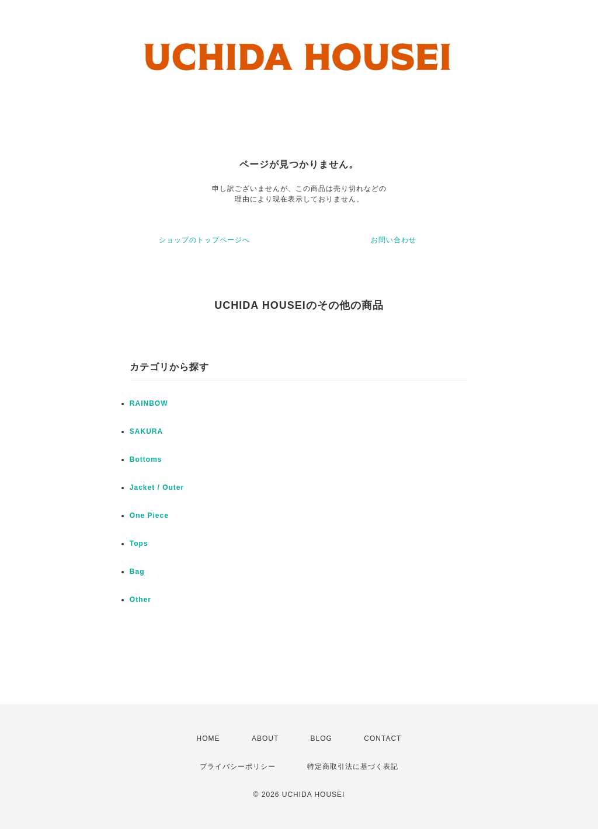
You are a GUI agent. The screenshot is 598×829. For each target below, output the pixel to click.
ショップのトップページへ (204, 240)
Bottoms (146, 459)
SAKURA (146, 431)
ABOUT (265, 738)
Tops (139, 543)
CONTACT (382, 738)
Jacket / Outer (157, 487)
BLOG (321, 738)
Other (140, 599)
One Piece (149, 515)
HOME (208, 738)
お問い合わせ (393, 240)
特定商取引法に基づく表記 (352, 766)
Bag (137, 571)
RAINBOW (149, 403)
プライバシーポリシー (238, 766)
